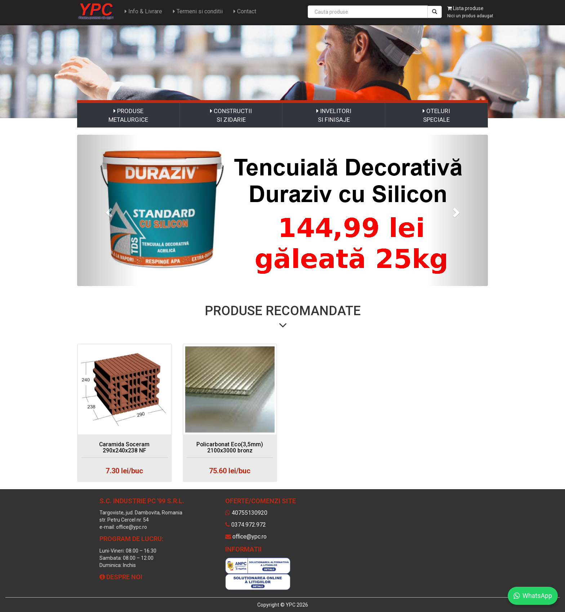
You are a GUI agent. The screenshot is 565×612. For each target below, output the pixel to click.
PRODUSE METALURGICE (128, 115)
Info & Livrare (142, 11)
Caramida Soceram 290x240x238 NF (124, 447)
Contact (244, 11)
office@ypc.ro (249, 536)
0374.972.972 (248, 524)
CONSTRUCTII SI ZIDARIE (231, 115)
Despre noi (120, 577)
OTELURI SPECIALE (436, 115)
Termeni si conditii (197, 11)
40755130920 (249, 512)
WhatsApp (532, 595)
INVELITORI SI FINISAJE (333, 115)
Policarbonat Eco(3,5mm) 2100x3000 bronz (230, 447)
